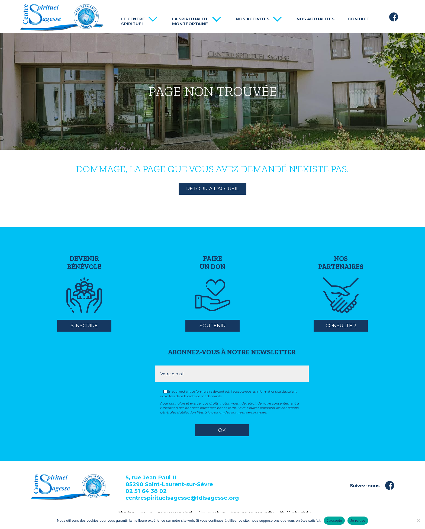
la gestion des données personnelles (237, 412)
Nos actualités (315, 19)
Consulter (341, 326)
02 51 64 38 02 (146, 491)
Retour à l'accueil (212, 189)
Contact (358, 19)
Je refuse (357, 520)
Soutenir (212, 326)
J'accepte (334, 520)
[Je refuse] (418, 520)
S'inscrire (84, 326)
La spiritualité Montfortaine (190, 21)
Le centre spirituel (133, 21)
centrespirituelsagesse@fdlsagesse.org (182, 498)
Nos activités (252, 19)
